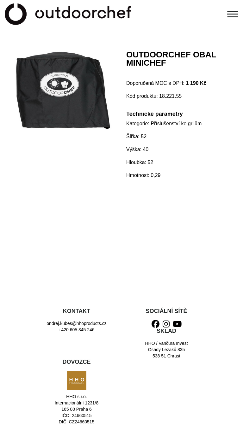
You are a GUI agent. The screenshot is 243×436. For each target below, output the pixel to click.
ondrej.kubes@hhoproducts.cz (76, 323)
